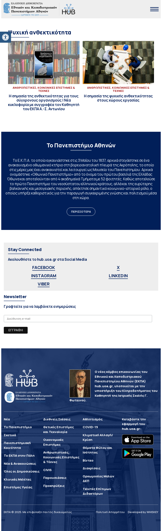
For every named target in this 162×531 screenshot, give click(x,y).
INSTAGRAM (43, 275)
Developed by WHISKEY (143, 512)
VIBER (44, 284)
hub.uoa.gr (131, 428)
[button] (5, 37)
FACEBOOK (43, 267)
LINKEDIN (118, 275)
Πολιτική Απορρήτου (110, 512)
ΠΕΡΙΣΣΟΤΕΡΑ (81, 211)
